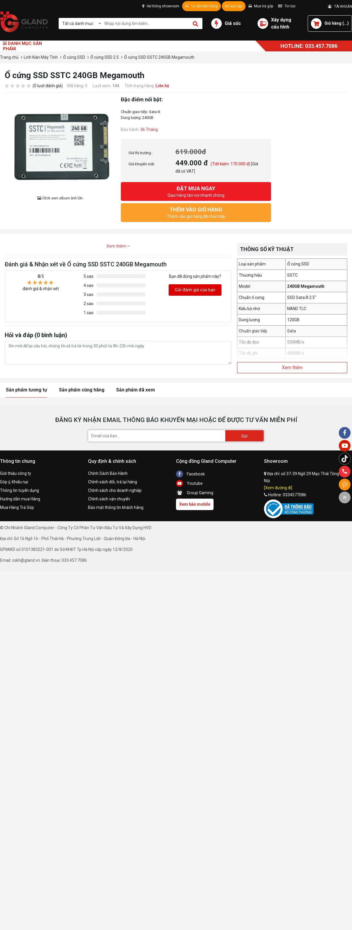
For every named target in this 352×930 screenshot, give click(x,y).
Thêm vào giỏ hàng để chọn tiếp (196, 212)
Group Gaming (194, 492)
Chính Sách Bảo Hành (108, 473)
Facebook (190, 473)
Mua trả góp (260, 6)
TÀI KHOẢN (340, 6)
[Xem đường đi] (278, 487)
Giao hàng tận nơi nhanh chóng (196, 191)
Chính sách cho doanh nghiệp (115, 490)
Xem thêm (118, 246)
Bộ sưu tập (233, 6)
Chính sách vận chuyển (109, 499)
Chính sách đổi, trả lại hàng (112, 482)
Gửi (244, 436)
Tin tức (287, 6)
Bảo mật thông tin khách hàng (115, 507)
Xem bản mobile (194, 504)
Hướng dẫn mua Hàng (20, 499)
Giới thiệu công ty (15, 473)
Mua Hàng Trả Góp (17, 507)
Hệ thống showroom (160, 6)
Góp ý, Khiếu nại (14, 482)
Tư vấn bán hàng (201, 6)
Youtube (189, 483)
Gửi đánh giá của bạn (195, 289)
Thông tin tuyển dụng (19, 490)
